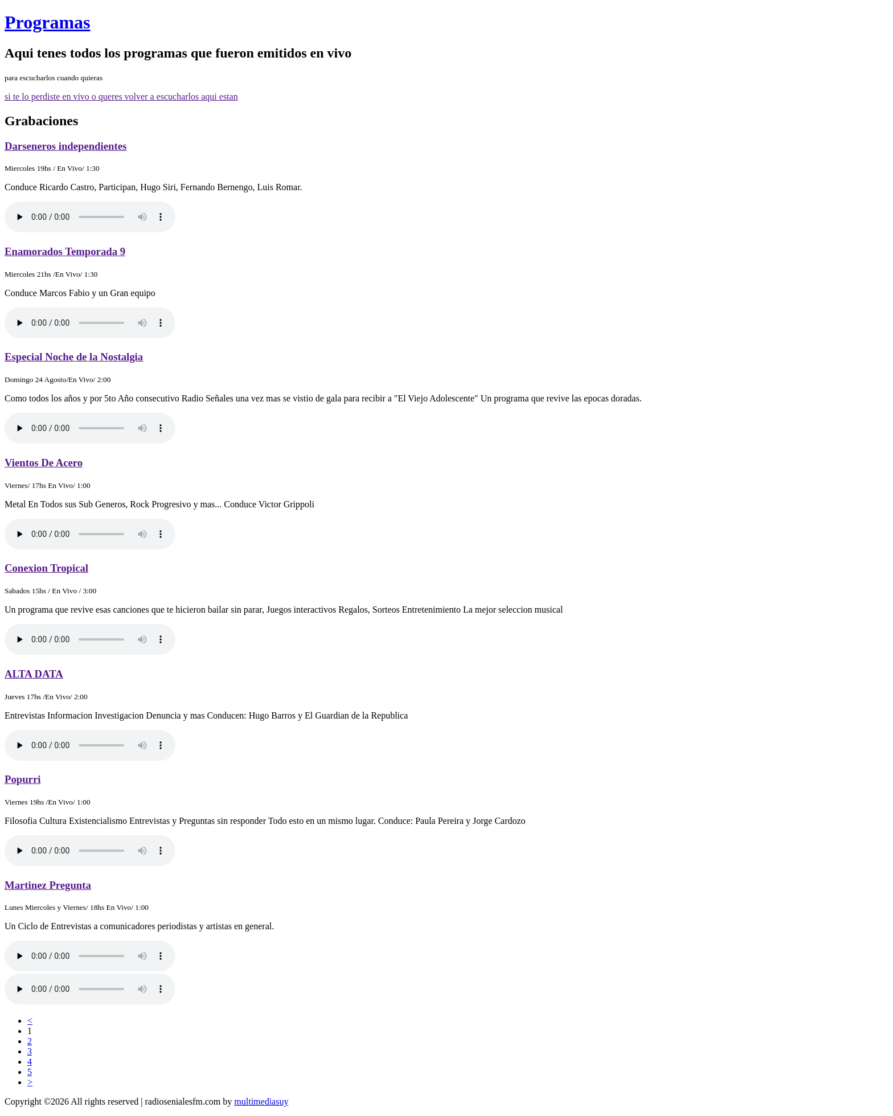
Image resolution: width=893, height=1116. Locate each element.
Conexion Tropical (46, 568)
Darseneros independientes (65, 146)
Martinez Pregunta (48, 885)
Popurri (22, 779)
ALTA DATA (34, 674)
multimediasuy (261, 1101)
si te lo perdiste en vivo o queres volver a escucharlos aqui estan (121, 96)
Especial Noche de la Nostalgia (74, 357)
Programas (47, 22)
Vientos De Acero (44, 463)
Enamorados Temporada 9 (65, 251)
